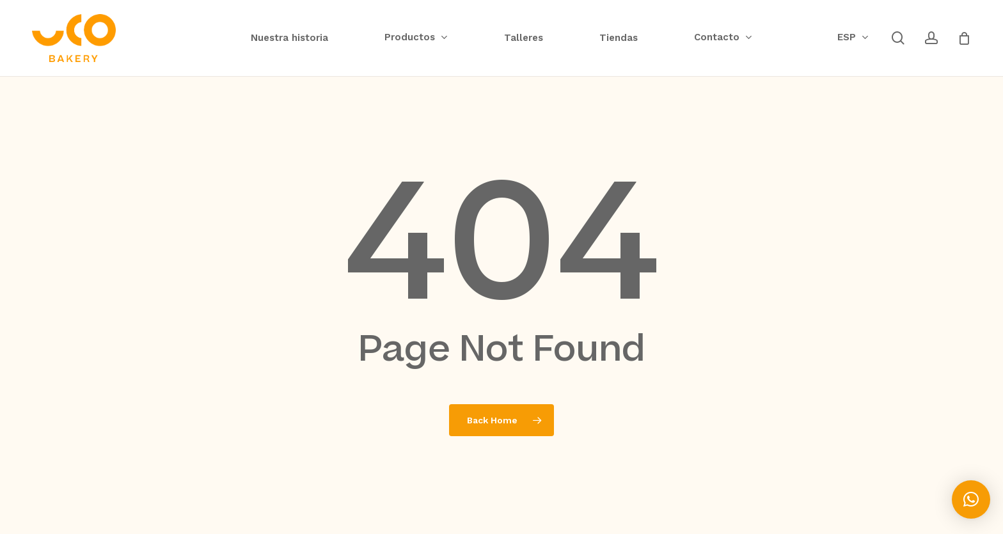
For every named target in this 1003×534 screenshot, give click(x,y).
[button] (971, 499)
